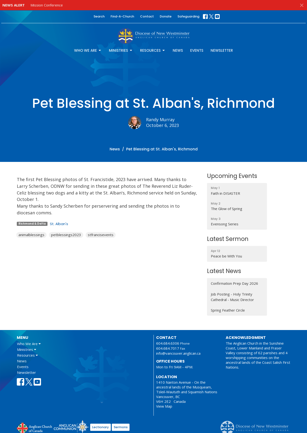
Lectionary (100, 427)
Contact (147, 16)
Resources (152, 50)
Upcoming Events (232, 176)
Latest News (224, 271)
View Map (164, 406)
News (178, 50)
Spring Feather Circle (228, 310)
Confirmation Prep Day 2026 (234, 283)
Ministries (121, 50)
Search (99, 16)
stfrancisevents (100, 234)
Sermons (121, 427)
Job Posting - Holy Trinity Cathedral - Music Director (232, 297)
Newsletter (222, 50)
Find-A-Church (122, 16)
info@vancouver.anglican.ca (178, 353)
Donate (165, 16)
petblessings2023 (66, 234)
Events (196, 50)
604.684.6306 (167, 343)
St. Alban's (59, 223)
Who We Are (88, 50)
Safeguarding (188, 16)
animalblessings (31, 234)
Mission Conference (46, 5)
